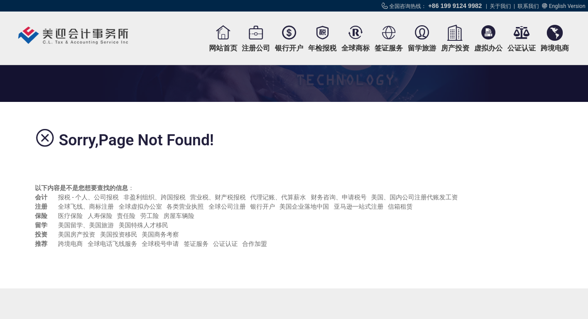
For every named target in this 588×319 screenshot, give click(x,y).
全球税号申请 (160, 243)
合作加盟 (254, 243)
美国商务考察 (160, 234)
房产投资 (455, 48)
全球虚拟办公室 (140, 206)
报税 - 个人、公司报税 (88, 197)
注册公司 (256, 48)
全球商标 (355, 48)
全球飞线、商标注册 (86, 206)
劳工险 (149, 215)
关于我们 (500, 6)
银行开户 (289, 48)
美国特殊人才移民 (143, 225)
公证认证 (521, 48)
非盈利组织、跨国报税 (155, 197)
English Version (567, 6)
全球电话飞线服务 (112, 243)
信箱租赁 (400, 206)
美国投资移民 (118, 234)
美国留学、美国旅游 (86, 225)
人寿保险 (100, 215)
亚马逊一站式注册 (358, 206)
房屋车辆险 (178, 215)
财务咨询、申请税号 (339, 197)
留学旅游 (422, 48)
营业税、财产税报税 (218, 197)
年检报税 (322, 48)
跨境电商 (555, 48)
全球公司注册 (227, 206)
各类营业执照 (185, 206)
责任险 (126, 215)
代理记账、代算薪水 (278, 197)
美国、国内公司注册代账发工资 (414, 197)
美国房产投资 (76, 234)
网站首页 (223, 48)
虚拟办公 (488, 48)
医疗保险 (70, 215)
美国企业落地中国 (304, 206)
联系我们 (528, 6)
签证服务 (389, 48)
